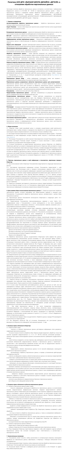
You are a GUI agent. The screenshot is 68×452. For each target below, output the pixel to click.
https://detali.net (11, 137)
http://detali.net (55, 75)
